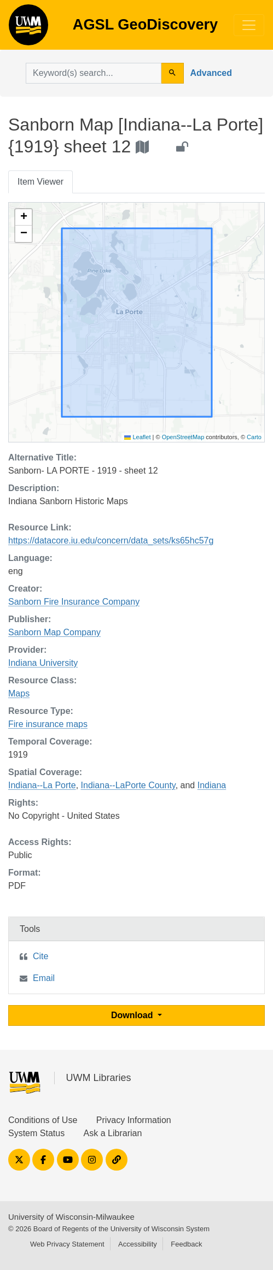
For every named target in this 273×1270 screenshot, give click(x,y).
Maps (19, 693)
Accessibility (137, 1244)
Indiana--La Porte (42, 785)
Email (44, 978)
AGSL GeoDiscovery (28, 28)
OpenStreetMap (183, 437)
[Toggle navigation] (249, 25)
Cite (40, 956)
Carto (254, 437)
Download (133, 1015)
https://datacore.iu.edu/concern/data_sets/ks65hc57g (110, 540)
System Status (36, 1133)
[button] (23, 217)
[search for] (93, 73)
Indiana (212, 785)
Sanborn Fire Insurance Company (74, 601)
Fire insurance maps (48, 724)
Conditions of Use (42, 1120)
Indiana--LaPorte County (128, 785)
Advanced (211, 73)
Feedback (186, 1244)
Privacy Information (133, 1120)
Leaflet (137, 437)
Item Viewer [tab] (40, 181)
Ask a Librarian (113, 1133)
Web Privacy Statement (67, 1244)
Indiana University (43, 663)
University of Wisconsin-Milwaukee (71, 1216)
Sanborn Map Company (54, 632)
